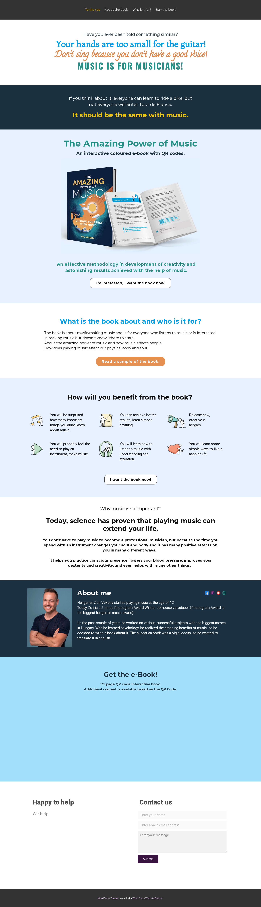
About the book (116, 9)
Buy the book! (166, 9)
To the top (92, 9)
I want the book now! (130, 479)
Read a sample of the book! (131, 361)
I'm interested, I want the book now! (130, 283)
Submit (148, 859)
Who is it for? (141, 9)
